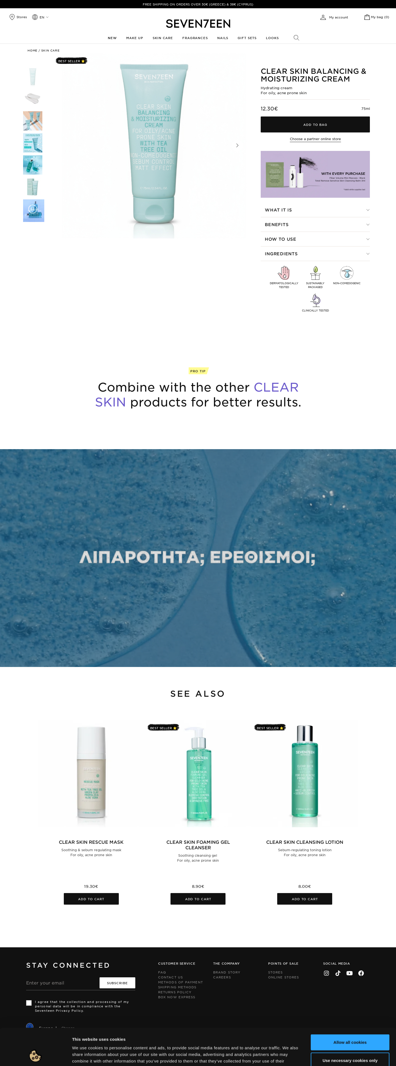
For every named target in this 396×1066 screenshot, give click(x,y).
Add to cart (91, 899)
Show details (284, 1055)
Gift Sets (247, 38)
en (42, 17)
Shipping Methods (177, 987)
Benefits (276, 224)
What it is (278, 209)
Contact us (170, 977)
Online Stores (283, 977)
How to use (280, 239)
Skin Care (163, 38)
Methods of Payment (180, 982)
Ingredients (281, 253)
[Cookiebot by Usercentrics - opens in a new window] (36, 1055)
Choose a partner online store (315, 139)
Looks (272, 38)
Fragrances (195, 38)
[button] (237, 145)
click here (192, 1032)
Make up (134, 38)
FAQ (162, 972)
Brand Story (226, 972)
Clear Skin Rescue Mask (91, 842)
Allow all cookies (350, 1007)
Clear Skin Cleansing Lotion (304, 842)
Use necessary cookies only (350, 1025)
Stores (275, 972)
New (112, 38)
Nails (222, 38)
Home (32, 50)
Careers (222, 977)
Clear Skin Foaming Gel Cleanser (198, 844)
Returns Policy (174, 992)
